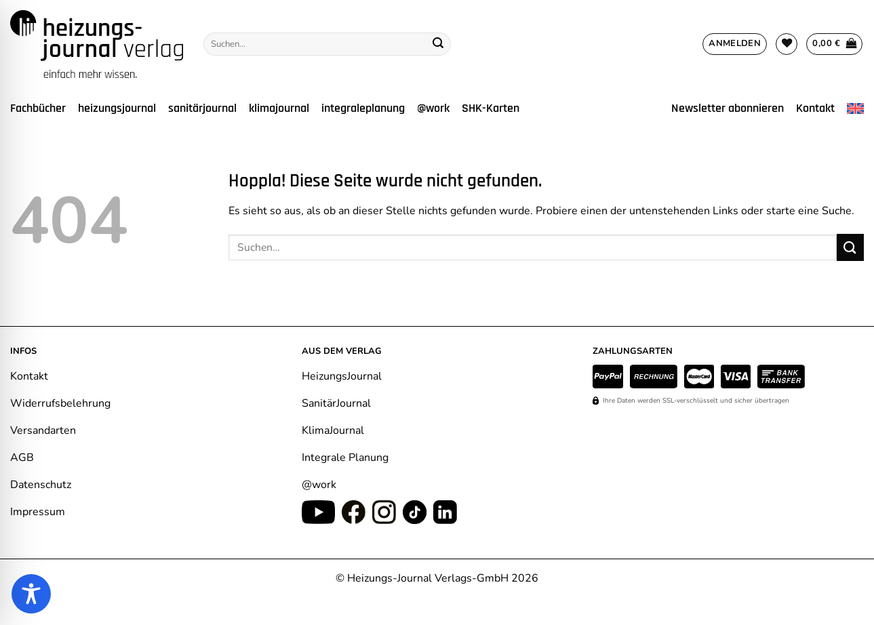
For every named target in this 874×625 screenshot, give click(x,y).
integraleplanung (363, 108)
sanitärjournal (202, 108)
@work (433, 108)
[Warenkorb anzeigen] (834, 44)
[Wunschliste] (786, 44)
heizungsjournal (117, 108)
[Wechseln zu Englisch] (855, 108)
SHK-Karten (490, 108)
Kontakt (815, 108)
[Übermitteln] (438, 44)
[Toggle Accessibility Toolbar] (31, 594)
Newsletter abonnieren (727, 108)
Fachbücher (38, 108)
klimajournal (279, 108)
